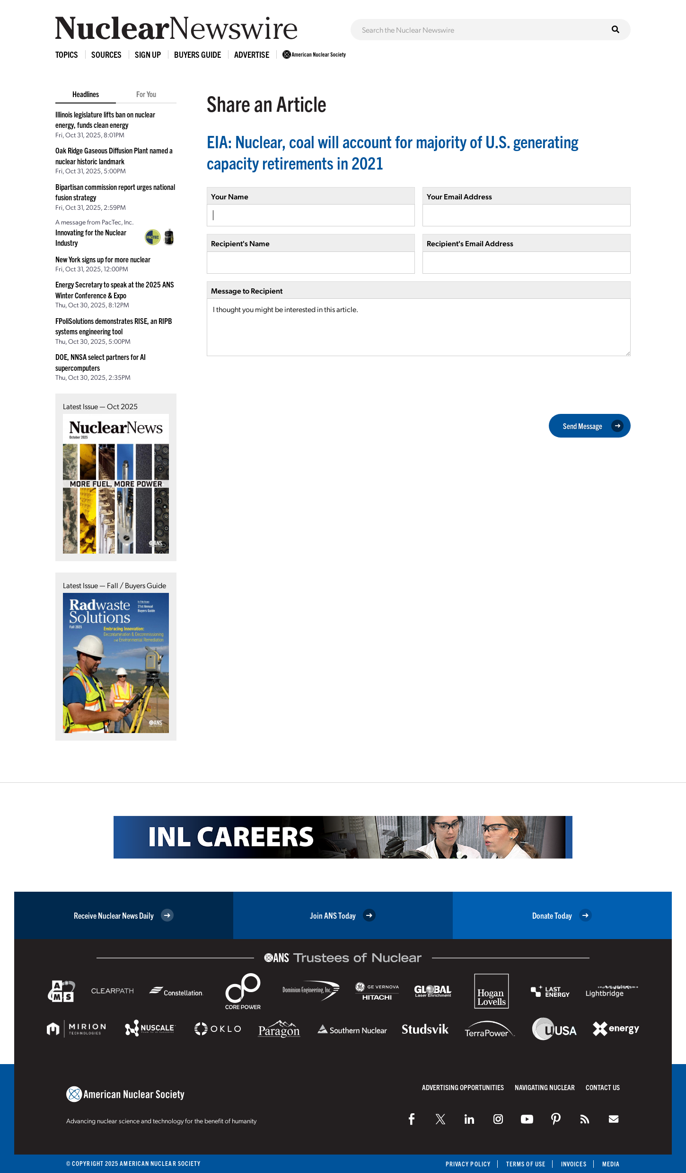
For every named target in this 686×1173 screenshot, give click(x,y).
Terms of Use (525, 1164)
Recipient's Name (240, 243)
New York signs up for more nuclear (102, 259)
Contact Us (603, 1087)
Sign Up (148, 54)
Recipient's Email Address (470, 243)
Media (611, 1164)
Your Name (229, 196)
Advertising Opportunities (463, 1087)
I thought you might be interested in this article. (419, 327)
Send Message (593, 426)
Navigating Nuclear (545, 1087)
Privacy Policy (468, 1164)
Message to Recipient (246, 290)
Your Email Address (459, 196)
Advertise (251, 54)
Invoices (574, 1164)
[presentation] (279, 384)
